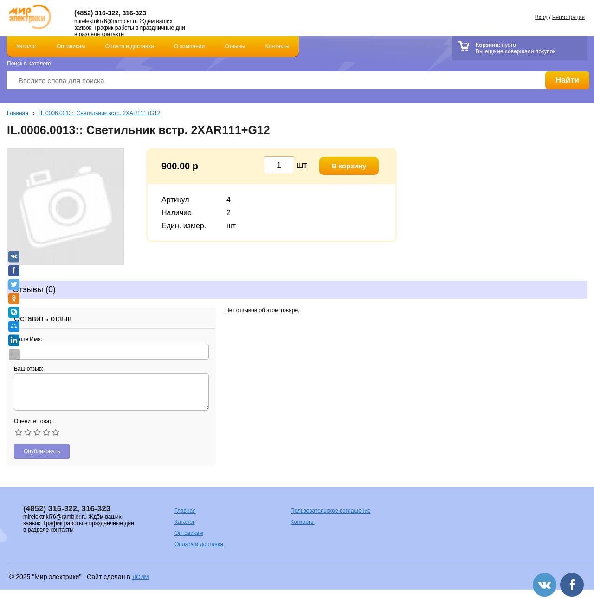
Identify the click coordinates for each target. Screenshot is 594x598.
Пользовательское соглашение (331, 511)
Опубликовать (42, 451)
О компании (189, 46)
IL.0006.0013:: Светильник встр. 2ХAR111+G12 (100, 113)
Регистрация (568, 17)
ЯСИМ (140, 577)
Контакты (277, 46)
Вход (541, 17)
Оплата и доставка (129, 46)
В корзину (349, 166)
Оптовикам (71, 46)
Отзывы (235, 46)
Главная (17, 113)
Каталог (26, 46)
